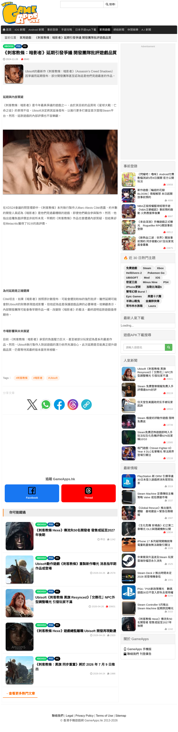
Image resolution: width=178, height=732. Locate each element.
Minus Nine (150, 282)
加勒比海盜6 (154, 286)
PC (25, 46)
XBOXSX (8, 46)
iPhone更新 (133, 286)
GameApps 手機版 (137, 649)
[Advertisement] (60, 262)
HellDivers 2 (134, 272)
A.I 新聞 (146, 29)
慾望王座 (132, 282)
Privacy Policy (84, 715)
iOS (157, 277)
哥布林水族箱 (134, 305)
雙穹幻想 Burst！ (137, 291)
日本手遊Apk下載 (85, 29)
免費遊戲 (132, 268)
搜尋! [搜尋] (110, 4)
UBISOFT (132, 277)
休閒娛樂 (132, 29)
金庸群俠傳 (152, 301)
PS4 (165, 282)
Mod (147, 277)
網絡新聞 (118, 29)
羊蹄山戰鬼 (133, 301)
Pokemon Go (156, 272)
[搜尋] (82, 4)
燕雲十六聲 (154, 296)
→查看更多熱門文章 (20, 693)
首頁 (7, 29)
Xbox (160, 268)
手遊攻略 (66, 29)
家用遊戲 (104, 29)
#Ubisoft (53, 377)
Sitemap (120, 715)
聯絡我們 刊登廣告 (137, 653)
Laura (152, 305)
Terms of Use (104, 715)
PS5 (18, 46)
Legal (69, 715)
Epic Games (134, 296)
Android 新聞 (36, 29)
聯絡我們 (58, 715)
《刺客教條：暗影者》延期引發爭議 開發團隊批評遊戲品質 (73, 37)
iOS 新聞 (20, 29)
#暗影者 (37, 377)
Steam (147, 268)
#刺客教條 (21, 377)
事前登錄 (52, 29)
